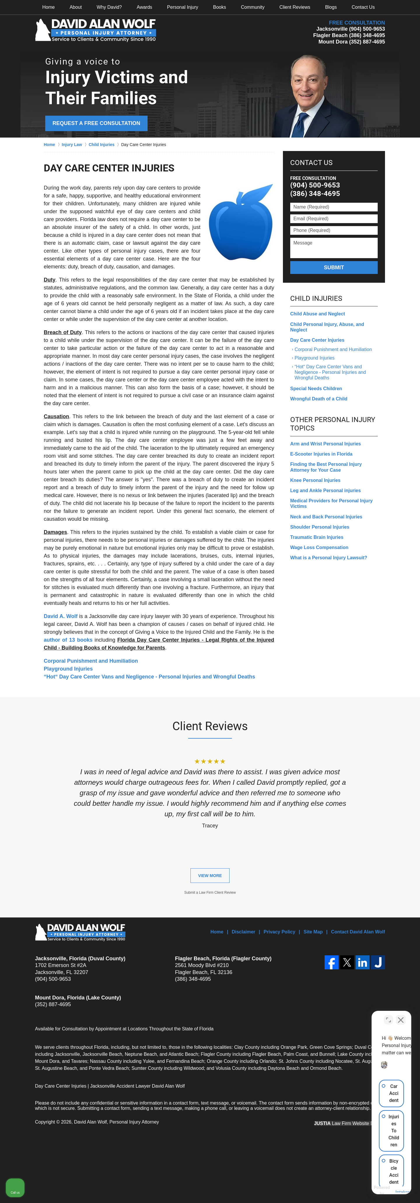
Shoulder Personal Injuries (319, 527)
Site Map (313, 931)
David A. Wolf (61, 616)
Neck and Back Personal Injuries (326, 516)
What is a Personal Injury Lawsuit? (328, 557)
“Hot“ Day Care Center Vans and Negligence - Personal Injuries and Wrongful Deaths (149, 677)
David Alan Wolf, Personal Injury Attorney (116, 1121)
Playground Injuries (68, 669)
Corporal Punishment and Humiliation (91, 661)
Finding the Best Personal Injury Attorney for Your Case (326, 467)
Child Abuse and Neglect (317, 313)
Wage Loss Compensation (319, 547)
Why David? (109, 7)
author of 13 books (68, 640)
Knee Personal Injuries (315, 480)
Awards (144, 7)
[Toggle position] (388, 1016)
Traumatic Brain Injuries (316, 537)
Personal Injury (182, 7)
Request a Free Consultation (96, 123)
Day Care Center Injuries (317, 340)
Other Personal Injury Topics (332, 424)
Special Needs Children (316, 388)
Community (253, 7)
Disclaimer (243, 931)
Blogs (331, 7)
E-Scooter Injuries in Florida (321, 454)
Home (48, 7)
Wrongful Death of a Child (318, 398)
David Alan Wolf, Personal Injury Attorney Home (95, 30)
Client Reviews (294, 7)
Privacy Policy (279, 931)
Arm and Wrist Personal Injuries (325, 443)
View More (210, 875)
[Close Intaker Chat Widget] (400, 1016)
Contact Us (363, 7)
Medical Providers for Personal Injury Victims (331, 503)
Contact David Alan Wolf (358, 931)
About (76, 7)
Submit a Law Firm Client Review (210, 892)
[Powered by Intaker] (370, 1190)
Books (219, 7)
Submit (334, 267)
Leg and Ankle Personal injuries (325, 490)
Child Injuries (316, 298)
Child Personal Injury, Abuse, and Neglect (327, 327)
